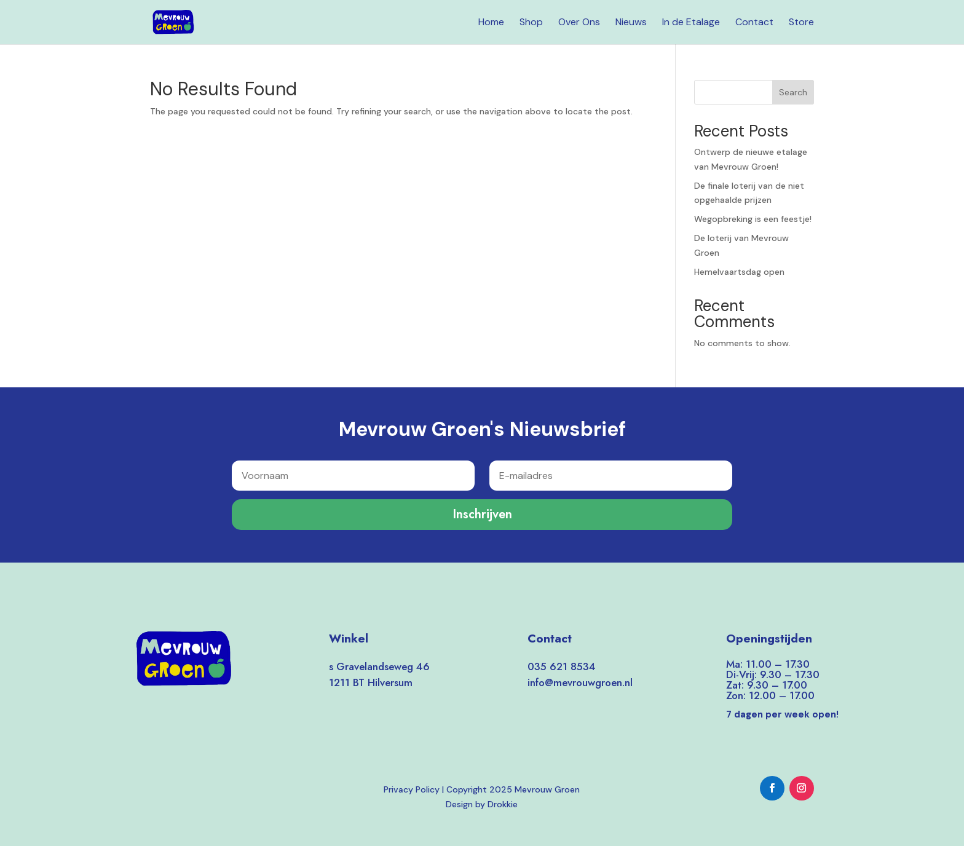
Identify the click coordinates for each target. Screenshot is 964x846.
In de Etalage (691, 23)
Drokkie (503, 804)
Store (801, 23)
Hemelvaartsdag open (739, 271)
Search (793, 92)
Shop (531, 23)
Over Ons (579, 23)
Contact (754, 23)
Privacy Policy (412, 789)
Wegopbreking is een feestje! (753, 218)
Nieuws (631, 23)
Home (491, 23)
